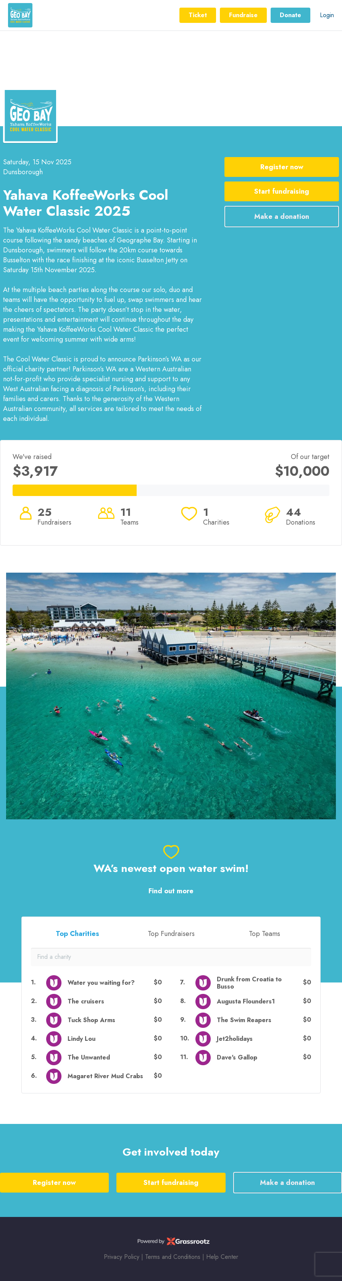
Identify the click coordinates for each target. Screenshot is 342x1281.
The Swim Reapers (244, 1020)
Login (327, 15)
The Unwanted (89, 1057)
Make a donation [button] (281, 217)
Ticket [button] (198, 15)
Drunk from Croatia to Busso (249, 983)
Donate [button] (290, 15)
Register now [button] (281, 167)
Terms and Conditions (172, 1256)
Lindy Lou (81, 1038)
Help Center (222, 1256)
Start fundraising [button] (281, 191)
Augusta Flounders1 (246, 1001)
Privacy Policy (121, 1256)
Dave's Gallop (237, 1057)
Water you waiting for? (101, 982)
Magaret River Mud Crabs (105, 1076)
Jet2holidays (235, 1038)
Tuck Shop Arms (91, 1020)
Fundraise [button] (243, 15)
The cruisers (86, 1001)
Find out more (171, 891)
